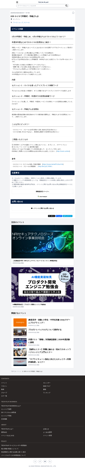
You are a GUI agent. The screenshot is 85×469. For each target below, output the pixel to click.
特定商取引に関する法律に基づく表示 (13, 452)
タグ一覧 (4, 396)
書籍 (44, 389)
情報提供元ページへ (42, 191)
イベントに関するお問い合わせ (42, 208)
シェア (58, 216)
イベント (18, 371)
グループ (4, 392)
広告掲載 (4, 419)
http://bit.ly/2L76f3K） (45, 166)
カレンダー (46, 383)
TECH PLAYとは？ (7, 429)
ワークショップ (18, 22)
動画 (2, 389)
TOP (12, 371)
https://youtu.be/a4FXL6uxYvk (53, 164)
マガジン (4, 386)
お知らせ (46, 429)
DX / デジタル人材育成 (8, 412)
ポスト (51, 216)
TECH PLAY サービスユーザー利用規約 (14, 445)
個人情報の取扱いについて (10, 449)
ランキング (46, 392)
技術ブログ (46, 386)
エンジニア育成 (6, 416)
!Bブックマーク (67, 216)
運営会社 (4, 432)
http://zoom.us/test (63, 151)
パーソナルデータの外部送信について (13, 455)
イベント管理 (47, 435)
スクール (27, 22)
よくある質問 (47, 432)
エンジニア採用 (6, 409)
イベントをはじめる (7, 435)
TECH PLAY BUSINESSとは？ (11, 406)
